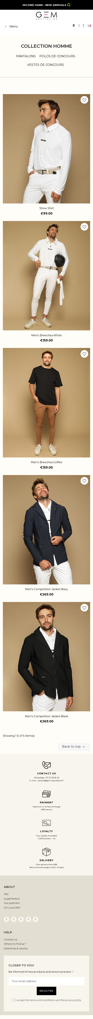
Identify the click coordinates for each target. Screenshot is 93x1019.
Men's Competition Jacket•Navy (46, 589)
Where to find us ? (15, 943)
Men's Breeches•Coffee (46, 462)
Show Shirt (46, 208)
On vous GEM (12, 907)
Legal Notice (12, 898)
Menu (11, 26)
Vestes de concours (45, 65)
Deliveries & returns (16, 948)
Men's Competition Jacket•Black (46, 716)
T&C (6, 894)
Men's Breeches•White (46, 335)
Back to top (74, 747)
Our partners (12, 902)
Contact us (10, 939)
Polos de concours (57, 56)
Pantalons (26, 56)
